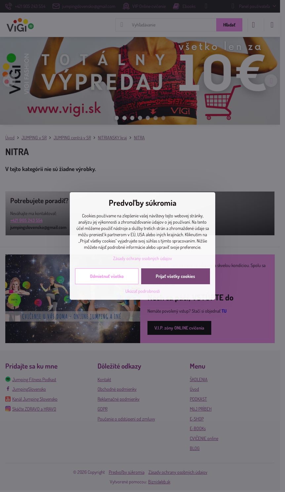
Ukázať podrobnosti (142, 291)
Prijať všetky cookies (175, 276)
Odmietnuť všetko (107, 276)
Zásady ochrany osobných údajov (142, 258)
